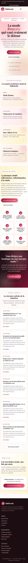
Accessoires (4, 523)
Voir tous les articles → (14, 447)
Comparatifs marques (6, 534)
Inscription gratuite (14, 276)
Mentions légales (5, 550)
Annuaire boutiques (6, 532)
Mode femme (4, 518)
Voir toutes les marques (9, 200)
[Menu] (20, 9)
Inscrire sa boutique (6, 548)
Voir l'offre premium (14, 281)
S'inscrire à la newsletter (14, 485)
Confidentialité (4, 552)
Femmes (3, 525)
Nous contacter (5, 546)
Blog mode (4, 539)
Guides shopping (5, 536)
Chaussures (4, 520)
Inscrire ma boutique (14, 5)
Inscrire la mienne (8, 205)
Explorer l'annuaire (14, 52)
